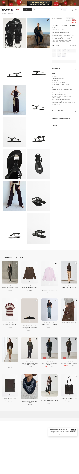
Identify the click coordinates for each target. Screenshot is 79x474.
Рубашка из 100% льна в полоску (49, 290)
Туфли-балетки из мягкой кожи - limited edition (29, 328)
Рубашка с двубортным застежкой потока (10, 288)
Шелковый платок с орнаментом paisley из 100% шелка (29, 402)
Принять (73, 429)
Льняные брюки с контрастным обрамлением (49, 364)
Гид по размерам (72, 45)
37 (64, 51)
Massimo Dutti (57, 18)
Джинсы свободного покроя (69, 287)
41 (59, 55)
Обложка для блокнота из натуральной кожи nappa (10, 399)
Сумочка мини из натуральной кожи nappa (69, 323)
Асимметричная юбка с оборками (69, 363)
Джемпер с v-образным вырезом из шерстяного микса (30, 364)
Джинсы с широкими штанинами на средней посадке (49, 325)
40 (54, 55)
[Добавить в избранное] (16, 263)
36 (59, 51)
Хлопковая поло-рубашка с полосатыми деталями (10, 325)
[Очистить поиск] (61, 10)
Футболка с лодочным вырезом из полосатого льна (49, 401)
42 (64, 55)
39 (74, 51)
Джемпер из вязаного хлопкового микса (29, 288)
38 (69, 51)
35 (54, 51)
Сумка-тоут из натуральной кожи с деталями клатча (69, 399)
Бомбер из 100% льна (10, 366)
